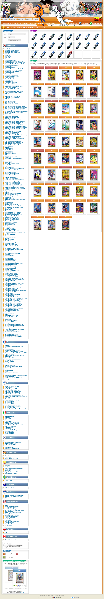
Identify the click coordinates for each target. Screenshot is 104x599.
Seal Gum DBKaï (9, 255)
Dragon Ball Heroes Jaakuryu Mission (15, 121)
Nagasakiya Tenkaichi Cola (12, 218)
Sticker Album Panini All (11, 458)
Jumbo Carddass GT (10, 172)
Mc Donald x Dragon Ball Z (12, 194)
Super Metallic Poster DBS (12, 310)
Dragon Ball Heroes (10, 118)
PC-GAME (7, 227)
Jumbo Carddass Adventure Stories (14, 168)
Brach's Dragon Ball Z (11, 388)
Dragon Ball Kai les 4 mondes (13, 131)
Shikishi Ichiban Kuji (10, 267)
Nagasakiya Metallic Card (12, 215)
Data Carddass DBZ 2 (10, 102)
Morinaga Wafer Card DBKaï (12, 213)
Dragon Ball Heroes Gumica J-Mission (15, 126)
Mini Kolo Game (9, 203)
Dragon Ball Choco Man (11, 116)
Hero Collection (9, 152)
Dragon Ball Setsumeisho (12, 132)
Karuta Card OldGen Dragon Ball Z (14, 179)
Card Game (8, 56)
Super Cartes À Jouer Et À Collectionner (16, 375)
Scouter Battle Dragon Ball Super (14, 247)
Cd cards (7, 420)
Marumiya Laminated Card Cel (13, 193)
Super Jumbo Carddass (11, 309)
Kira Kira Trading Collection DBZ (14, 186)
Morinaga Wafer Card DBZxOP (13, 212)
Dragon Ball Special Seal (11, 133)
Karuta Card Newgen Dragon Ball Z (14, 181)
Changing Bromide (10, 78)
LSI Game (7, 189)
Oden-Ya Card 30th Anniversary (13, 496)
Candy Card (8, 55)
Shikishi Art (8, 265)
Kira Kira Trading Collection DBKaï (14, 187)
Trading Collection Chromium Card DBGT (16, 323)
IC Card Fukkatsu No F (11, 156)
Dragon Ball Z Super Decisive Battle (14, 138)
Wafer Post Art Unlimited (11, 334)
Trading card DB (9, 401)
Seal (6, 252)
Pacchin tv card (9, 225)
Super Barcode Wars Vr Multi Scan (14, 283)
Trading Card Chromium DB (12, 405)
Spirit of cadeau (9, 370)
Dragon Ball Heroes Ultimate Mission (15, 128)
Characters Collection (11, 82)
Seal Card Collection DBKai (12, 253)
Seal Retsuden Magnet (11, 264)
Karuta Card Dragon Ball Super (13, 184)
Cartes (13, 19)
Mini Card (7, 201)
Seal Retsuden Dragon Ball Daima (14, 262)
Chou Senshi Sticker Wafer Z (12, 85)
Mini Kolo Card (9, 202)
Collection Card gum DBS (12, 97)
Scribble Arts (8, 250)
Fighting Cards (9, 360)
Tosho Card (8, 319)
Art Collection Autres (10, 507)
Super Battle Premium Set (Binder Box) (15, 290)
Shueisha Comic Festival (11, 274)
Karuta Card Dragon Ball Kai (12, 183)
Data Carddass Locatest (11, 103)
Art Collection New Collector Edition (14, 510)
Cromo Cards (8, 480)
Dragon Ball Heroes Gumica (12, 123)
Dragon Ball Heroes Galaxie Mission (14, 120)
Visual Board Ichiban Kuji (12, 331)
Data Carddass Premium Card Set (14, 105)
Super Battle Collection (11, 289)
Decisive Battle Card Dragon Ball (14, 112)
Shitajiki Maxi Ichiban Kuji (12, 270)
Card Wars (8, 57)
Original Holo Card (10, 223)
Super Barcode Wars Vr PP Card (13, 284)
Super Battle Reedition (11, 291)
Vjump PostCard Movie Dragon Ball (14, 329)
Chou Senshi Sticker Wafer (12, 83)
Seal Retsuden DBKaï (10, 260)
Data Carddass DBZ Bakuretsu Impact (15, 106)
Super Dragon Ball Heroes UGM (13, 304)
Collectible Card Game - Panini (13, 391)
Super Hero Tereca (10, 523)
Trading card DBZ (9, 402)
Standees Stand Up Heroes (12, 400)
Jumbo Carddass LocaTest (12, 173)
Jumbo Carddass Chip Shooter (13, 169)
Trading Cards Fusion (11, 473)
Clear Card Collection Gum (12, 90)
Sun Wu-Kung (8, 518)
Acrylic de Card (9, 49)
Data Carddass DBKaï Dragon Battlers (15, 108)
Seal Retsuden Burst (10, 259)
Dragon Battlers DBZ (10, 443)
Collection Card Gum (10, 93)
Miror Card (8, 209)
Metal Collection (9, 198)
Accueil (5, 19)
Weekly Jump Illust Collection (13, 335)
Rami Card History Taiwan (12, 516)
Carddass (7, 58)
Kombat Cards (9, 427)
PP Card (7, 233)
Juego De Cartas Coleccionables (14, 468)
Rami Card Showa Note (11, 244)
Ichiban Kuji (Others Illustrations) (14, 158)
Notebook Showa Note (11, 222)
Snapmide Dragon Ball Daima (13, 277)
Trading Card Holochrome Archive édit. (15, 408)
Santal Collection (9, 432)
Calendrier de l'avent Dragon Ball (14, 346)
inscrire (22, 592)
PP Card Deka (8, 235)
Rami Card (8, 470)
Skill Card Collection (10, 275)
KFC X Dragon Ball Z (10, 444)
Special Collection (10, 517)
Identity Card (8, 513)
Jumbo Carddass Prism (11, 174)
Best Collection (9, 511)
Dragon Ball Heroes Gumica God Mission (16, 127)
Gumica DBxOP (9, 148)
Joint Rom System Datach (12, 163)
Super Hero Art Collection (12, 521)
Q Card (7, 238)
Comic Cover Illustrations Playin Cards (15, 100)
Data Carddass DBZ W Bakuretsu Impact (16, 107)
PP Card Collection (10, 234)
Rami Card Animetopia (11, 242)
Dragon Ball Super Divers (12, 137)
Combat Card (8, 467)
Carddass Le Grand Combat (12, 350)
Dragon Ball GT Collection (12, 422)
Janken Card (8, 161)
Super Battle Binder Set (11, 288)
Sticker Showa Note (10, 280)
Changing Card (9, 80)
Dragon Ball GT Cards (11, 357)
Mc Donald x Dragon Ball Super (13, 366)
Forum (28, 19)
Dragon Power (9, 139)
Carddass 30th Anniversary (12, 76)
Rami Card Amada (10, 240)
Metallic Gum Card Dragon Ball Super (15, 199)
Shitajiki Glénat (9, 369)
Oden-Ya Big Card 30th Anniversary (14, 495)
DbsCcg (20, 19)
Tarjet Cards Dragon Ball (11, 472)
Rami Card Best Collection (12, 515)
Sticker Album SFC (10, 374)
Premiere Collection (10, 237)
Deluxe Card (8, 113)
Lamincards (8, 364)
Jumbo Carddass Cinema (12, 171)
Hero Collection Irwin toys (12, 539)
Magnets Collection (10, 365)
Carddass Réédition (10, 60)
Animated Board (9, 416)
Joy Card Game (9, 164)
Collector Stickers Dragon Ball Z (13, 393)
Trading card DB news (11, 320)
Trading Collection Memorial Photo (14, 325)
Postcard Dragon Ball (10, 229)
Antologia (7, 417)
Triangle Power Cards (10, 326)
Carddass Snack (9, 72)
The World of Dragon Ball (12, 316)
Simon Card (8, 446)
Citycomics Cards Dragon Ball (13, 442)
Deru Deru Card (9, 115)
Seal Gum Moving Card (11, 257)
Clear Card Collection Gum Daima (14, 91)
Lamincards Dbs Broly (11, 429)
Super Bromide (9, 293)
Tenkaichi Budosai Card (11, 315)
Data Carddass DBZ (10, 101)
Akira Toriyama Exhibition (12, 506)
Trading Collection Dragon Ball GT (14, 324)
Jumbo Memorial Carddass (12, 176)
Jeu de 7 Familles (9, 361)
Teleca (6, 314)
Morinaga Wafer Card (10, 211)
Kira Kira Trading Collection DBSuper (15, 188)
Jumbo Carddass (9, 167)
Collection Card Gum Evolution (13, 95)
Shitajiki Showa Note (10, 272)
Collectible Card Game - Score (13, 390)
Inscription (91, 1)
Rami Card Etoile (9, 243)
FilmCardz (7, 397)
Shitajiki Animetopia (10, 268)
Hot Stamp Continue (10, 153)
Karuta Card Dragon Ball (11, 178)
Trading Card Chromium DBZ (13, 406)
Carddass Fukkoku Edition (12, 65)
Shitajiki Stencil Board (11, 273)
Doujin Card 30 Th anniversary (13, 512)
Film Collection (9, 146)
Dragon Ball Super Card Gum (13, 136)
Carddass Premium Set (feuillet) (13, 70)
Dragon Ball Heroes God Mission (14, 122)
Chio (6, 532)
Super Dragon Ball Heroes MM (13, 305)
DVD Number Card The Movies (13, 143)
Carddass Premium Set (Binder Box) (15, 68)
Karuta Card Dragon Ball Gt (12, 182)
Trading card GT (9, 403)
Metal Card (8, 197)
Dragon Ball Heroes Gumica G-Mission (15, 125)
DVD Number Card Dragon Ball (13, 141)
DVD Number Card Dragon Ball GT (14, 142)
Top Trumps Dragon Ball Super (13, 377)
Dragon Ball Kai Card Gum (12, 130)
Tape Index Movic (9, 313)
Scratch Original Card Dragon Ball (14, 249)
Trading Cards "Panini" (11, 379)
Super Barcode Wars (10, 282)
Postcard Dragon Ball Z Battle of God (15, 232)
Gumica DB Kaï (9, 151)
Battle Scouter (9, 54)
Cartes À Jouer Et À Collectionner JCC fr (16, 352)
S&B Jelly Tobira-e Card (11, 245)
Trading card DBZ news (11, 321)
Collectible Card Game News (12, 392)
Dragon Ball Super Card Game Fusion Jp (16, 134)
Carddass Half (8, 66)
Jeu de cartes (8, 162)
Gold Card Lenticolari (10, 426)
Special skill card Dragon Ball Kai (14, 278)
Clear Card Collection (10, 87)
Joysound (7, 166)
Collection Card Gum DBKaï (12, 96)
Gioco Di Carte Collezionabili (12, 423)
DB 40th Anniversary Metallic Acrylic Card (16, 111)
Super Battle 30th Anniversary (13, 287)
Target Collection (9, 376)
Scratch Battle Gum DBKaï (12, 248)
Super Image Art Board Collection (14, 308)
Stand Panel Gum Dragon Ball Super (15, 279)
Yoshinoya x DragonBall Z (12, 448)
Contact (36, 19)
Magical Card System (10, 191)
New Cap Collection (10, 220)
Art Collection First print (11, 508)
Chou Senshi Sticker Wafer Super (14, 86)
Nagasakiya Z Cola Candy (12, 219)
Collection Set (8, 98)
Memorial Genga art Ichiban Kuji (13, 196)
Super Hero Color (9, 522)
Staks (6, 371)
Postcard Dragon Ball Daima (12, 230)
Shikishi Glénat (9, 367)
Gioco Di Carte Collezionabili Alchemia (15, 424)
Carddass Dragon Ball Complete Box (15, 62)
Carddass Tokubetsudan (11, 75)
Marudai (7, 192)
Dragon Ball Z (8, 356)
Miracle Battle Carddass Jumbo (13, 206)
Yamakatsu (8, 338)
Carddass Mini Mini (10, 67)
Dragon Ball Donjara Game (12, 117)
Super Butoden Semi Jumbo (12, 294)
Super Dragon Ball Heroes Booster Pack (16, 298)
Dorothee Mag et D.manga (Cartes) (14, 355)
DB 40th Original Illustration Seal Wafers (16, 110)
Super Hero (8, 520)
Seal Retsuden (9, 258)
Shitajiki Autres (9, 269)
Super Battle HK (9, 447)
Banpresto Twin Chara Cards (12, 52)
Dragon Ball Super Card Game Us (14, 395)
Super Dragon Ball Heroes (12, 300)
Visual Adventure (9, 330)
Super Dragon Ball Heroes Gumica (14, 299)
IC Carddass (8, 157)
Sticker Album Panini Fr (11, 372)
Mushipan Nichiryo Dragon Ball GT (14, 214)
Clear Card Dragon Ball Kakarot (13, 92)
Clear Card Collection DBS (12, 88)
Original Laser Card (10, 224)
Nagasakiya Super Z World (12, 217)
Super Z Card (8, 311)
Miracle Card (8, 208)
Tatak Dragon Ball (9, 433)
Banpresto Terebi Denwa (11, 51)
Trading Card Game (10, 407)
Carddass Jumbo (9, 349)
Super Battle (8, 285)
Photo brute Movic (10, 228)
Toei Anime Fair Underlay (11, 318)
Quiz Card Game (9, 239)
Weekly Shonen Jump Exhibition (13, 336)
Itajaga (6, 159)
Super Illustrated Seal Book (12, 306)
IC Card (7, 154)
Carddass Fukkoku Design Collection (15, 63)
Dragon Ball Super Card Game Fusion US (16, 396)
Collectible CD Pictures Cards (13, 488)
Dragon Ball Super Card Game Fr (14, 359)
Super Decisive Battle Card (12, 296)
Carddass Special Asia (11, 441)
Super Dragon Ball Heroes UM (13, 301)
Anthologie (8, 345)
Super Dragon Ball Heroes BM (13, 303)
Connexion (98, 1)
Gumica (7, 147)
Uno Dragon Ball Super (11, 328)
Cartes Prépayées (9, 77)
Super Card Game (9, 295)
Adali (6, 505)
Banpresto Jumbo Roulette (12, 50)
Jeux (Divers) (8, 362)
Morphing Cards (9, 431)
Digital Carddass (9, 354)
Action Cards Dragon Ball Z (12, 386)
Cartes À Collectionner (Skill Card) (14, 351)
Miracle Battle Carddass (11, 204)
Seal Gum (7, 254)
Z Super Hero (8, 525)
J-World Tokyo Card (10, 177)
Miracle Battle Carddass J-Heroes (14, 207)
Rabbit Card (8, 497)
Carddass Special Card (11, 73)
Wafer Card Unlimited (10, 333)
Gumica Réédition (10, 149)
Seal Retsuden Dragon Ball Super (14, 263)
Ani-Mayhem (8, 387)
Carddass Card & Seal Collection (14, 61)
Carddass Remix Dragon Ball (12, 71)
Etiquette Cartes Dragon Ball (12, 144)
